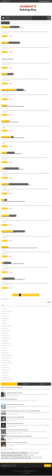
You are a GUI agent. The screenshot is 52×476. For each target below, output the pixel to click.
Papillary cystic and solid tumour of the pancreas (18, 184)
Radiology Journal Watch (33, 231)
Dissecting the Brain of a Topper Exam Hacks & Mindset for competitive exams (16, 458)
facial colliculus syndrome (7, 363)
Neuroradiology (5, 42)
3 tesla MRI (4, 309)
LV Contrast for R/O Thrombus (35, 121)
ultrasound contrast (5, 121)
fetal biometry (4, 365)
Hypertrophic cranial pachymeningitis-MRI (39, 90)
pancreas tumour (5, 184)
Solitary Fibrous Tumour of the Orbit (11, 168)
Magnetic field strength (6, 136)
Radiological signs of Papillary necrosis (38, 263)
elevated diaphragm (5, 360)
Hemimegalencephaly (6, 343)
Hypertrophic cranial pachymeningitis (9, 89)
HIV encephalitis (5, 341)
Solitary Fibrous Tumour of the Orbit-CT (38, 168)
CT (2, 278)
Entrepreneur (4, 314)
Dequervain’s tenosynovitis (7, 311)
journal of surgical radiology (19, 231)
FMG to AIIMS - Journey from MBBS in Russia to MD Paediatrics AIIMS (14, 452)
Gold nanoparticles (5, 336)
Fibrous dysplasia (5, 319)
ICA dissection (4, 350)
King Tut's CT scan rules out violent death (17, 443)
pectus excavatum (10, 152)
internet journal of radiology (7, 231)
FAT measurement (5, 316)
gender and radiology (6, 370)
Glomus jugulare (5, 328)
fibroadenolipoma (5, 368)
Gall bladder (4, 323)
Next (38, 295)
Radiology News (5, 247)
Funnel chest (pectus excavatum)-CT (37, 152)
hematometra (4, 105)
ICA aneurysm (4, 348)
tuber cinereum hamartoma (14, 42)
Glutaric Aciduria (5, 333)
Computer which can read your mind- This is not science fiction (38, 247)
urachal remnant (13, 215)
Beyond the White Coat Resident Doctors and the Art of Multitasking (14, 454)
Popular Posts (9, 384)
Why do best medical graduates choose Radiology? (19, 436)
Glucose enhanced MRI (6, 331)
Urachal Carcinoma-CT (33, 216)
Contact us (47, 465)
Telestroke (30, 74)
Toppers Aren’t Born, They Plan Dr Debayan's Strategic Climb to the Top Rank (16, 457)
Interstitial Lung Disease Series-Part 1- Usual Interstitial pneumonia (23, 411)
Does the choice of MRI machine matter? (38, 137)
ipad (6, 200)
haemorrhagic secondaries (9, 278)
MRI (12, 136)
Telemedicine (4, 74)
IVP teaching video (5, 353)
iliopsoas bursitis (5, 375)
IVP (2, 263)
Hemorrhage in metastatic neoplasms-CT (38, 279)
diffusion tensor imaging (6, 358)
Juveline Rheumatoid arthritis (7, 355)
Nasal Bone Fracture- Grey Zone (14, 393)
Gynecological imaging (6, 338)
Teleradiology (10, 74)
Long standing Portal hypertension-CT (37, 27)
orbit (3, 168)
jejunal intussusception (6, 377)
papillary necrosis (7, 263)
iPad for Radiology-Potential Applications (38, 200)
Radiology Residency (32, 58)
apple (3, 200)
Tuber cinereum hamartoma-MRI (36, 42)
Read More (30, 36)
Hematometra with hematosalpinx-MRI (38, 105)
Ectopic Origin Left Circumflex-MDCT (15, 417)
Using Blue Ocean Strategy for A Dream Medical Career (11, 455)
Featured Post (26, 384)
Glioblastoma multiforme (7, 326)
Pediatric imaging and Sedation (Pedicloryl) (11, 387)
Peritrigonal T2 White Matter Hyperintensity (17, 430)
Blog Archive (42, 384)
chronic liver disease (6, 26)
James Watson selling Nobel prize (9, 399)
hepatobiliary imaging (14, 26)
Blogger (28, 473)
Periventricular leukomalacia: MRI (15, 424)
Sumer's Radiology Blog (27, 471)
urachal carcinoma (5, 215)
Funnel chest (4, 152)
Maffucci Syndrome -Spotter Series (15, 405)
